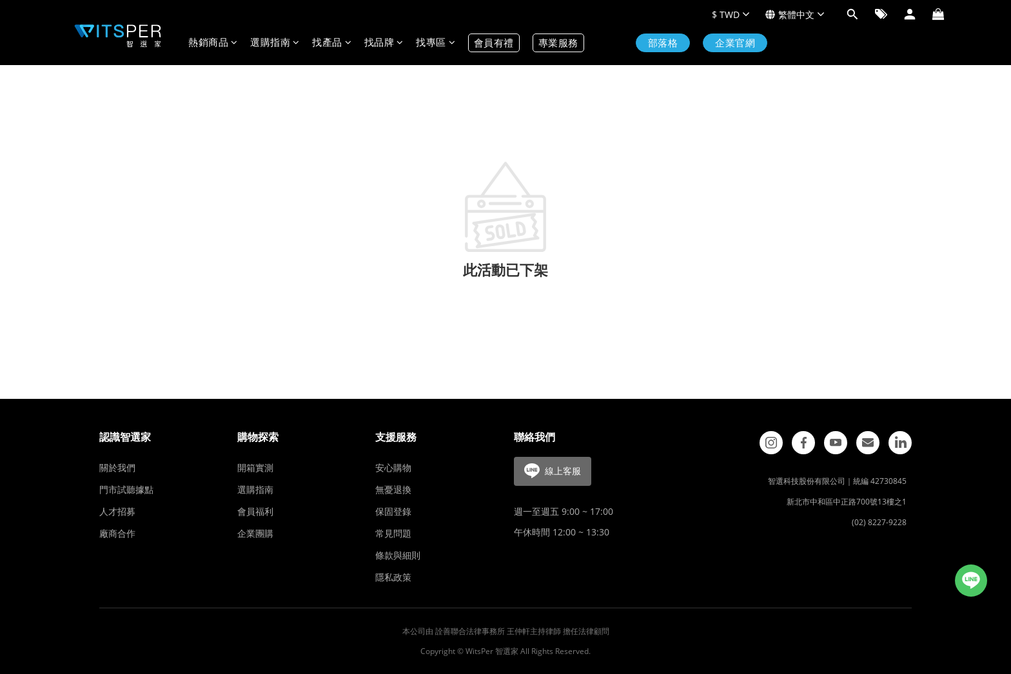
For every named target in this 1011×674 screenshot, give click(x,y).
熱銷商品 (212, 42)
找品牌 (384, 42)
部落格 (663, 43)
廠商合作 (117, 533)
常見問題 (393, 533)
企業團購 (255, 533)
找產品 (331, 42)
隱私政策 (393, 577)
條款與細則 (397, 555)
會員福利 (255, 511)
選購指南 (274, 42)
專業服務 (558, 43)
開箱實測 (255, 467)
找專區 (435, 42)
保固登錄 (393, 511)
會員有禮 (494, 43)
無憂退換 (393, 489)
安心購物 (393, 467)
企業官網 (735, 43)
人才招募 (117, 511)
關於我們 (117, 467)
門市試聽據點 (126, 489)
